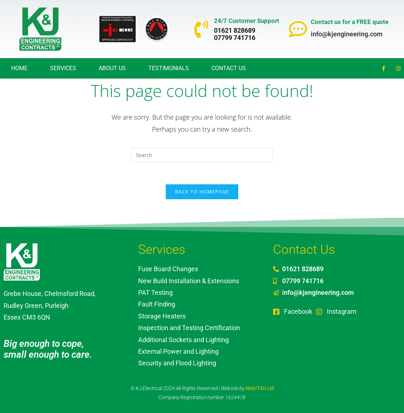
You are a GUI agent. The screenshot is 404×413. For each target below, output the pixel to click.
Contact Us (228, 68)
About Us (112, 68)
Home (19, 68)
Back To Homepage (202, 191)
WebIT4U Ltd (260, 388)
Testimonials (168, 68)
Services (63, 68)
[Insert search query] (202, 155)
